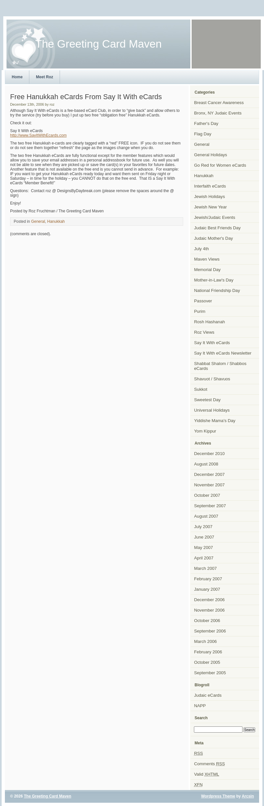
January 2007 (207, 589)
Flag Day (203, 133)
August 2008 (206, 464)
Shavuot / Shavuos (212, 378)
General (38, 221)
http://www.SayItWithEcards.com (38, 135)
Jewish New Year (210, 207)
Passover (203, 300)
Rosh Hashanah (209, 321)
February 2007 (208, 578)
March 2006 (205, 641)
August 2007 (206, 516)
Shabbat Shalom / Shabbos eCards (220, 366)
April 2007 (203, 557)
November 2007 (209, 484)
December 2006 (209, 599)
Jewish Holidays (209, 196)
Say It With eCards (212, 342)
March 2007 (205, 568)
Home (17, 77)
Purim (199, 311)
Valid (206, 774)
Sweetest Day (207, 399)
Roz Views (204, 332)
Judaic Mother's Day (213, 238)
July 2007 (203, 526)
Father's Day (206, 123)
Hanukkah (56, 221)
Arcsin (248, 796)
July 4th (201, 248)
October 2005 (207, 662)
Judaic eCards (208, 695)
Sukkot (200, 389)
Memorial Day (207, 269)
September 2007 (210, 505)
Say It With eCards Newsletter (223, 353)
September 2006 (210, 631)
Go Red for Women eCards (220, 165)
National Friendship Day (217, 290)
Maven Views (207, 259)
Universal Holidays (212, 410)
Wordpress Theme (218, 796)
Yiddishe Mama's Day (215, 420)
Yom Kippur (205, 431)
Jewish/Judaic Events (214, 217)
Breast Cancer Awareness (219, 102)
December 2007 (209, 474)
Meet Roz (44, 77)
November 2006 (209, 610)
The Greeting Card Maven (47, 796)
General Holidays (210, 154)
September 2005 (210, 672)
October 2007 (207, 495)
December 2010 (209, 453)
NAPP (200, 705)
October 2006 (207, 620)
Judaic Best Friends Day (217, 227)
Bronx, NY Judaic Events (218, 113)
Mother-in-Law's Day (214, 280)
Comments (209, 763)
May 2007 (203, 547)
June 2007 (204, 537)
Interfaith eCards (210, 186)
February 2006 (208, 651)
